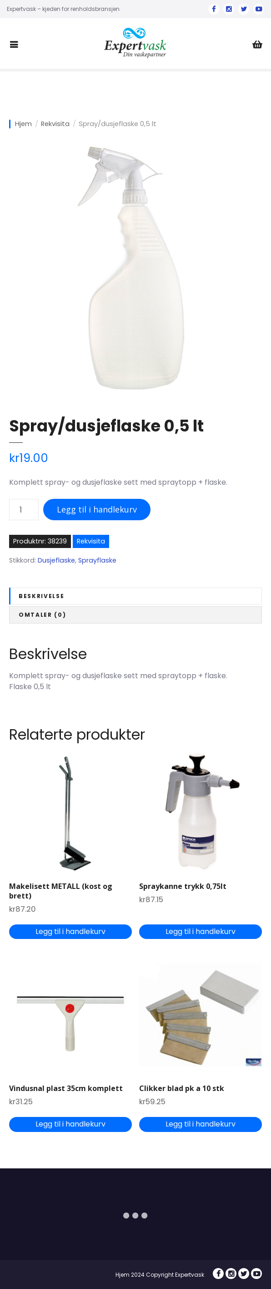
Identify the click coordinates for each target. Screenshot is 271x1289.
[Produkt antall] (24, 509)
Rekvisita (55, 124)
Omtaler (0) (42, 615)
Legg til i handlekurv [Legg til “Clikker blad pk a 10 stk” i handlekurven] (201, 1124)
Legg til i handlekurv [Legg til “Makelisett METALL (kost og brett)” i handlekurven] (70, 931)
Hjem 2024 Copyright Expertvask (159, 1275)
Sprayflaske (97, 560)
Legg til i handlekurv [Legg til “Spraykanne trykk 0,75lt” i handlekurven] (201, 931)
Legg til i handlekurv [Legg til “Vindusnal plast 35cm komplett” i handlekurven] (70, 1124)
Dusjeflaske (56, 560)
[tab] (135, 596)
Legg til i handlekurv (97, 509)
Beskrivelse (41, 596)
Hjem (23, 124)
